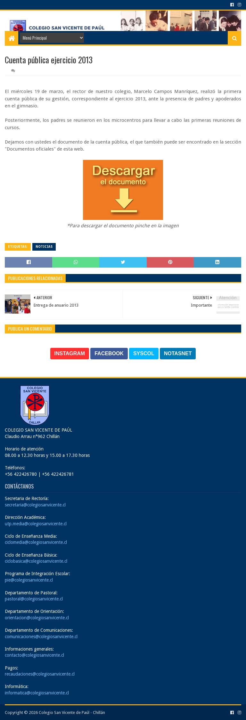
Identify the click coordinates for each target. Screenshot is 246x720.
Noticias (44, 246)
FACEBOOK (109, 353)
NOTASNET (178, 353)
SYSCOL (143, 353)
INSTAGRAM (69, 353)
